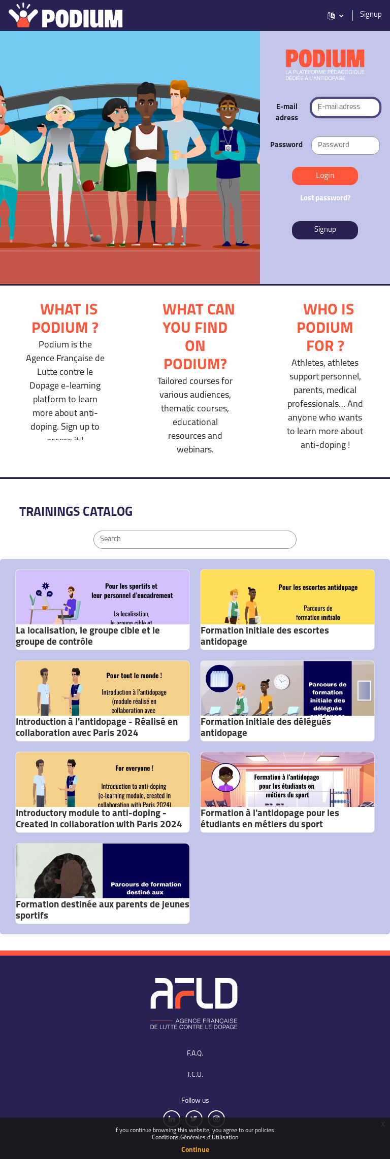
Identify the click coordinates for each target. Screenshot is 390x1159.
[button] (335, 15)
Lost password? (325, 198)
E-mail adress (287, 112)
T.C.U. (195, 1075)
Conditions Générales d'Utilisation (195, 1138)
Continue (195, 1150)
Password (286, 145)
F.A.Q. (195, 1054)
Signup (371, 15)
